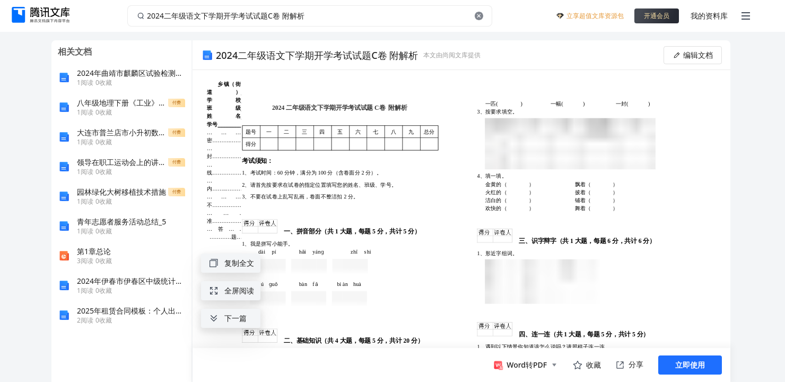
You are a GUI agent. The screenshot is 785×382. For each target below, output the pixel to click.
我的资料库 (709, 16)
